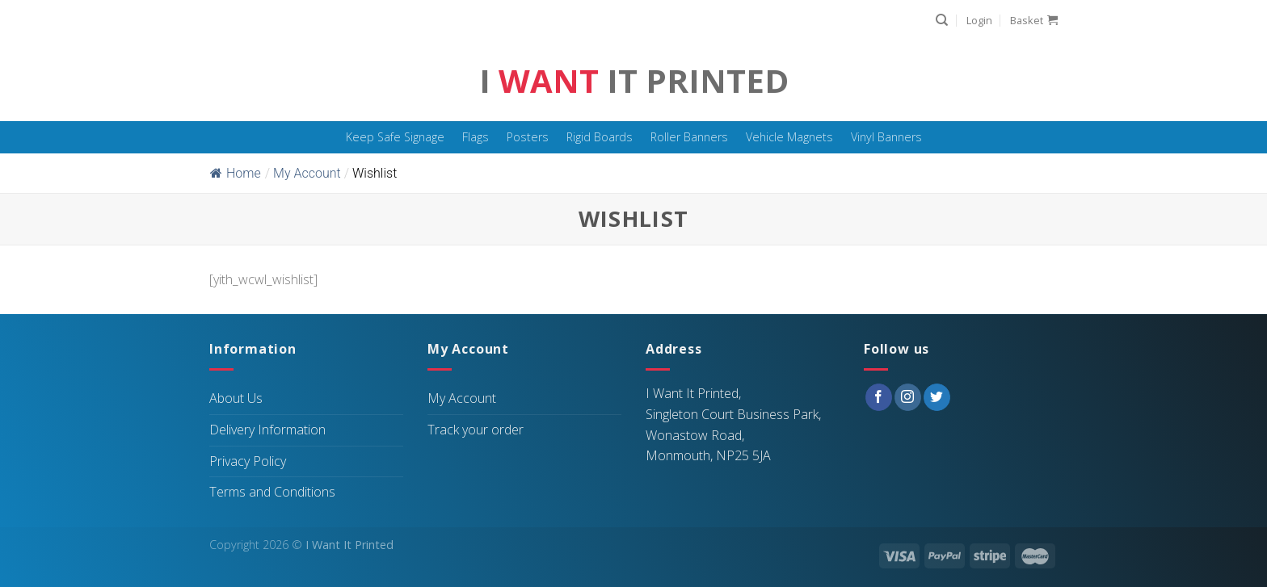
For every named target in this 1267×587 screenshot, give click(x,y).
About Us (236, 398)
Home (235, 173)
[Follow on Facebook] (878, 397)
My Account (461, 398)
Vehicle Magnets (789, 137)
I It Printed (634, 81)
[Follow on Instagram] (907, 397)
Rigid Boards (599, 137)
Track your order (475, 429)
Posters (528, 137)
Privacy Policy (247, 461)
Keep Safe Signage (395, 137)
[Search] (942, 20)
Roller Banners (689, 137)
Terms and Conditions (272, 492)
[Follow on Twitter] (937, 397)
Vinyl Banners (886, 137)
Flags (475, 137)
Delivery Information (267, 429)
